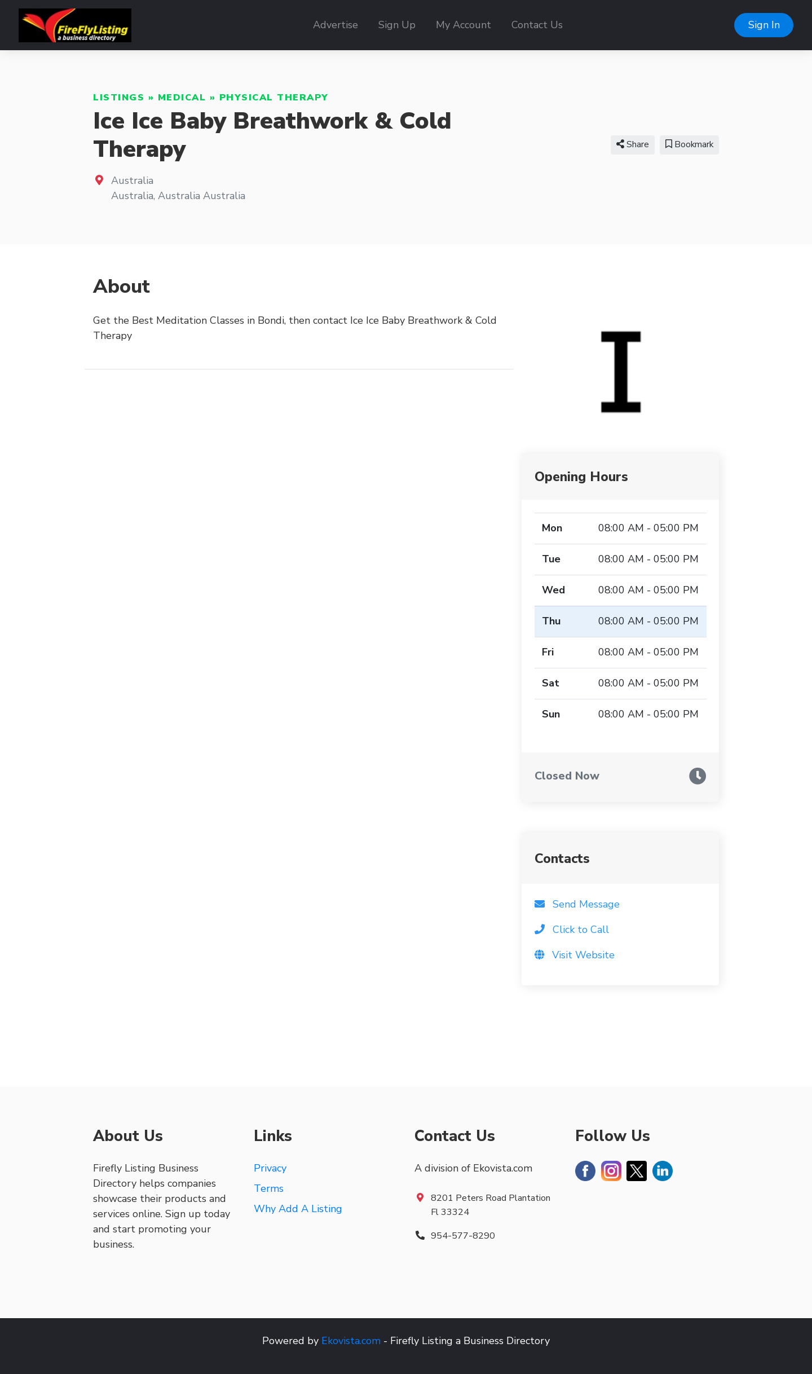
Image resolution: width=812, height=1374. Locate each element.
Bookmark (689, 144)
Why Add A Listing (298, 1209)
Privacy (270, 1168)
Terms (269, 1188)
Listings (118, 97)
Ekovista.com (351, 1340)
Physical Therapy (274, 97)
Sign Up (397, 25)
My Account (463, 25)
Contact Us (537, 25)
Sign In (764, 25)
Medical (182, 97)
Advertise (335, 25)
